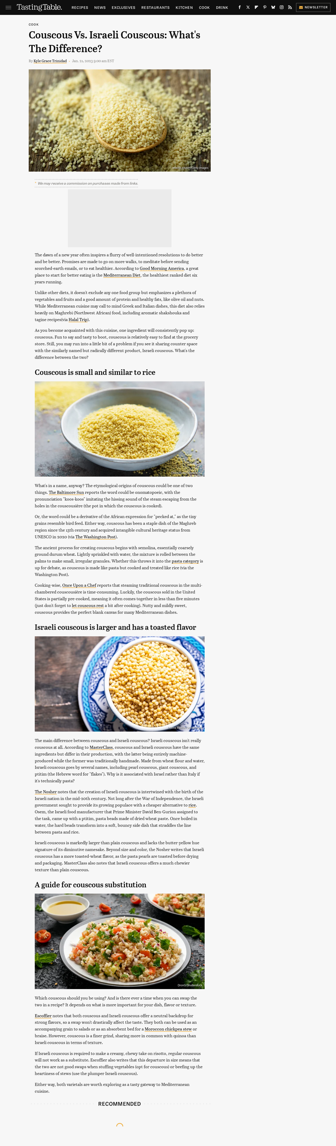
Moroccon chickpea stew (168, 1029)
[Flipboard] (256, 8)
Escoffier (43, 1015)
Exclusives (123, 7)
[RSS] (290, 8)
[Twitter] (248, 8)
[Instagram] (281, 8)
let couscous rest (88, 605)
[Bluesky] (273, 8)
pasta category (185, 561)
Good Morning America (162, 268)
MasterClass (101, 747)
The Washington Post (95, 536)
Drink (222, 7)
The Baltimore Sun (66, 492)
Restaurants (155, 7)
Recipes (80, 7)
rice (192, 805)
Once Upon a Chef (79, 585)
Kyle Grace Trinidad (50, 60)
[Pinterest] (264, 8)
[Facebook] (239, 8)
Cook (204, 7)
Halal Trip (78, 319)
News (100, 7)
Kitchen (184, 7)
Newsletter (313, 7)
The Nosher (46, 791)
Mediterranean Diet (121, 275)
